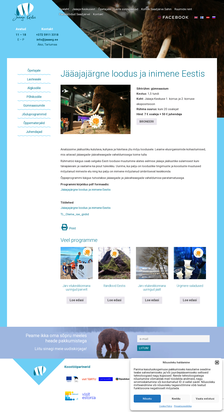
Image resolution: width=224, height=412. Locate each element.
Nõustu (147, 398)
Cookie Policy (165, 406)
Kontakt (98, 14)
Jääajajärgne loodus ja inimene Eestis (133, 74)
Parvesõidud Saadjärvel (74, 14)
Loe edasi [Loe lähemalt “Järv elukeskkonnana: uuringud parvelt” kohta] (77, 300)
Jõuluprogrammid (34, 114)
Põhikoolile (34, 97)
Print (68, 228)
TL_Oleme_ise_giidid (75, 214)
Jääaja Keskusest (83, 9)
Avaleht (64, 9)
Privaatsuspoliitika (183, 406)
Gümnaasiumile (34, 105)
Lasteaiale (34, 79)
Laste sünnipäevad (126, 9)
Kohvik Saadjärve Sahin (156, 9)
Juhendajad (34, 132)
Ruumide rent (183, 9)
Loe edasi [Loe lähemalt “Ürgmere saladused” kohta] (190, 300)
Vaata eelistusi (205, 398)
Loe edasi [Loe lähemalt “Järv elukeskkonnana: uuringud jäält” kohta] (152, 300)
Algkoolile (34, 88)
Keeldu (176, 398)
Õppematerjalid (34, 123)
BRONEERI (146, 121)
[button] (217, 362)
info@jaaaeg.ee (47, 39)
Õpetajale (104, 9)
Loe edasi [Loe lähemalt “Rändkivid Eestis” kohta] (114, 300)
